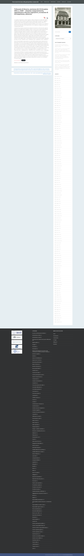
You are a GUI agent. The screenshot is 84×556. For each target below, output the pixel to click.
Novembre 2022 (59, 142)
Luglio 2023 (58, 126)
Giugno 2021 (58, 176)
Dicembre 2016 (58, 282)
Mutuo (33, 470)
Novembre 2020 (59, 190)
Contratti (33, 401)
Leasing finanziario (35, 457)
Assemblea (34, 346)
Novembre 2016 (59, 284)
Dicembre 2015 (58, 299)
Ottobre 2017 (58, 263)
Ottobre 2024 (58, 95)
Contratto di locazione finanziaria (38, 412)
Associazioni (34, 348)
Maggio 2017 (58, 272)
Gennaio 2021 (58, 186)
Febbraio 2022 (58, 159)
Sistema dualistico (35, 519)
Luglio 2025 (58, 78)
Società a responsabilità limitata (37, 525)
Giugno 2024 (58, 103)
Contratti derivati (35, 405)
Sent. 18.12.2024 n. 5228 (17, 60)
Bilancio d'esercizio (35, 364)
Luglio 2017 (58, 269)
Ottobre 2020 (58, 192)
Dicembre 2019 (58, 213)
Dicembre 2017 (58, 259)
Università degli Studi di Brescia (68, 554)
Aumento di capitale (35, 353)
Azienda (33, 355)
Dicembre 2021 (58, 163)
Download (23, 60)
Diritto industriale (35, 424)
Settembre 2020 (59, 194)
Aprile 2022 (58, 155)
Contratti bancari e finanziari (37, 403)
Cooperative (34, 414)
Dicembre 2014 (58, 317)
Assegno (33, 344)
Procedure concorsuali (36, 487)
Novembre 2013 (59, 321)
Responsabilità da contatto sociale (38, 504)
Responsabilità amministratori (37, 499)
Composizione (53, 1)
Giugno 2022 (58, 151)
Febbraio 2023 (58, 136)
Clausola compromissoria (36, 376)
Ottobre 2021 (58, 167)
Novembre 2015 (59, 301)
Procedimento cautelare (36, 484)
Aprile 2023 (58, 132)
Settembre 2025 (59, 76)
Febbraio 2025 (58, 88)
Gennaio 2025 (58, 90)
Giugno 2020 (58, 201)
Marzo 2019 (58, 232)
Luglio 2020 (58, 199)
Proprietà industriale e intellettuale (38, 491)
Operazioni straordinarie (36, 476)
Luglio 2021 (58, 174)
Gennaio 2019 (58, 236)
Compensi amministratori (36, 380)
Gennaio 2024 (58, 113)
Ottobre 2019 (58, 217)
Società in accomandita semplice (38, 535)
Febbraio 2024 (58, 111)
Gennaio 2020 (58, 211)
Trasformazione (35, 544)
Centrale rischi (34, 370)
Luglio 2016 (58, 290)
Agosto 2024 (58, 99)
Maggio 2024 (58, 105)
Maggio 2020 (58, 203)
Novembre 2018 (59, 240)
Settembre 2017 (59, 265)
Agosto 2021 (58, 172)
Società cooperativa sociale (37, 531)
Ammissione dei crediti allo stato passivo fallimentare (41, 339)
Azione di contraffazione (36, 357)
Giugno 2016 (58, 292)
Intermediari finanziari (36, 447)
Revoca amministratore (36, 508)
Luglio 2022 (58, 149)
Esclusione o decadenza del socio (38, 430)
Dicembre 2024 (58, 92)
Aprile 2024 (58, 107)
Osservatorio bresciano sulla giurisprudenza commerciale (25, 1)
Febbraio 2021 (58, 184)
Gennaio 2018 (58, 257)
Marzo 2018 (58, 253)
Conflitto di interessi (35, 397)
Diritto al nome (35, 420)
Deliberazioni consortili (36, 416)
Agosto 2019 (58, 222)
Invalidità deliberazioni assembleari (38, 449)
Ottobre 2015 (58, 303)
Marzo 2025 (58, 86)
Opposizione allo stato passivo (37, 478)
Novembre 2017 (59, 261)
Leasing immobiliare (35, 460)
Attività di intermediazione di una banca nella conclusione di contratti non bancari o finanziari (40, 351)
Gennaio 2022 (58, 161)
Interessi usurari (35, 445)
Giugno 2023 (58, 128)
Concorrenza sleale (35, 393)
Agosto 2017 (58, 267)
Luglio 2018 (58, 244)
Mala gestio (34, 464)
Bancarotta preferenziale (36, 362)
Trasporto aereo (35, 546)
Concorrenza (34, 391)
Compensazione (35, 378)
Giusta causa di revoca (36, 441)
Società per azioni (35, 540)
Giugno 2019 (58, 226)
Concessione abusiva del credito (38, 385)
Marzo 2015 (58, 313)
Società (33, 521)
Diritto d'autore (35, 422)
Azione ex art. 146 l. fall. (36, 360)
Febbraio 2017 (58, 278)
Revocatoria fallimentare (36, 510)
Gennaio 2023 (58, 138)
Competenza (34, 382)
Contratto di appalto (35, 410)
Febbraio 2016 (58, 296)
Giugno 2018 (58, 247)
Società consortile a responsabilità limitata (39, 527)
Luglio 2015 (58, 305)
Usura (33, 548)
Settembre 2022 (59, 147)
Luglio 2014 (58, 319)
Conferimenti (34, 395)
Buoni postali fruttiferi (36, 368)
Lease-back (34, 455)
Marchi (33, 468)
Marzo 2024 (58, 109)
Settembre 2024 (59, 97)
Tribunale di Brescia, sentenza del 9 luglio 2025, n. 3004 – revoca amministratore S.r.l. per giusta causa (62, 61)
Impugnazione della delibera (37, 443)
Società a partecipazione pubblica (38, 523)
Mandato (34, 466)
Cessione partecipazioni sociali (37, 374)
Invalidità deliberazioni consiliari (37, 451)
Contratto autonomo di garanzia (38, 407)
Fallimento (34, 432)
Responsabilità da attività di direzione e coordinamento (41, 501)
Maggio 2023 (58, 130)
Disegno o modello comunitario (37, 428)
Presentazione (46, 1)
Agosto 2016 (58, 288)
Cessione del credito (35, 372)
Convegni (58, 1)
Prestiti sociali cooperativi (36, 482)
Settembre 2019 (59, 219)
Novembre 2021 (59, 165)
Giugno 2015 (58, 307)
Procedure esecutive (35, 489)
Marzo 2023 (58, 134)
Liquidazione (34, 462)
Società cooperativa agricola (37, 529)
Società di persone (35, 533)
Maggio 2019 (58, 228)
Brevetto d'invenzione (36, 366)
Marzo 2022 (58, 157)
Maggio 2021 (58, 178)
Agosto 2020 (58, 197)
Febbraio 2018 (58, 255)
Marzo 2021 (58, 182)
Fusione (33, 439)
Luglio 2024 (58, 101)
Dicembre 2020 (58, 188)
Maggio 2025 (58, 82)
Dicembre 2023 (58, 115)
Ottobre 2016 (58, 286)
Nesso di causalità (35, 472)
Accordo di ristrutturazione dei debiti (38, 333)
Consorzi (33, 399)
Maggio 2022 (58, 153)
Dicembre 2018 (58, 238)
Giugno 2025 (58, 80)
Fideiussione (34, 435)
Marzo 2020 (58, 207)
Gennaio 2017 (58, 280)
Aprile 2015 (58, 311)
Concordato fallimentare (36, 387)
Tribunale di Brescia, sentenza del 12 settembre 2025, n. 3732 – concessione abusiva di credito (62, 45)
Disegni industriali (35, 426)
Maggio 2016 (58, 294)
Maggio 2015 (58, 309)
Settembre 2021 (59, 169)
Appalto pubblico (35, 342)
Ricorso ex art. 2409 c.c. (36, 513)
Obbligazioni (34, 474)
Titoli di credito (35, 542)
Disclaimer (69, 1)
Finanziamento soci (35, 437)
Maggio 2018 (58, 249)
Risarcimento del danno (36, 515)
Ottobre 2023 (58, 120)
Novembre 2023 (59, 117)
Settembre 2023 (59, 122)
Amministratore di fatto (36, 335)
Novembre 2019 (59, 215)
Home (41, 1)
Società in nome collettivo (36, 537)
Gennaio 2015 (58, 315)
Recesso (33, 495)
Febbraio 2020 (58, 209)
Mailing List (64, 1)
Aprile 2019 (58, 230)
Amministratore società (36, 337)
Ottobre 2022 (58, 145)
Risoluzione (34, 517)
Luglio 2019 (58, 224)
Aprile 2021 (58, 180)
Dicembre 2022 (58, 140)
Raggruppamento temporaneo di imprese (39, 493)
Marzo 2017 (58, 276)
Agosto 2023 (58, 124)
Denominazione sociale (36, 418)
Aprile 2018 (58, 251)
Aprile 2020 (58, 205)
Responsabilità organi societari (37, 506)
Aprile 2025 (58, 84)
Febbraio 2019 (58, 234)
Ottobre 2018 (58, 242)
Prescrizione (34, 480)
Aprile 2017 (58, 274)
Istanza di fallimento (35, 453)
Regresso (34, 497)
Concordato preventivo (36, 389)
